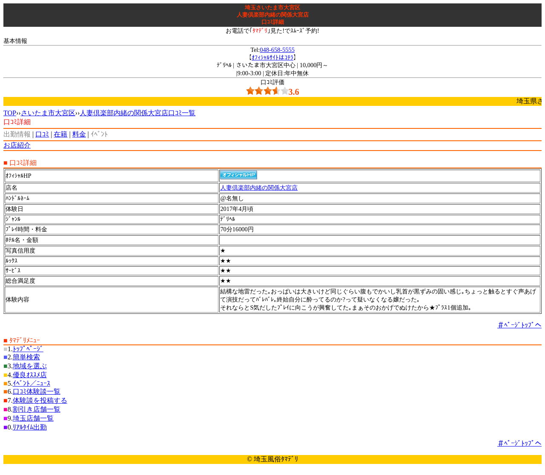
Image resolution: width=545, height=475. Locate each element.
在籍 (60, 134)
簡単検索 (26, 357)
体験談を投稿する (40, 400)
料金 (79, 134)
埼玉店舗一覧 (33, 418)
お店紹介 (17, 145)
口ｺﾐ (42, 134)
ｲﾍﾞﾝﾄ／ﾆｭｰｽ (31, 383)
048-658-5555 (277, 49)
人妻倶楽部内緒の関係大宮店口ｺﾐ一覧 (137, 113)
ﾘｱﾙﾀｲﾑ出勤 (30, 427)
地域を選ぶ (30, 366)
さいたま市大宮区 (48, 113)
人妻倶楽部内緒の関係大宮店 (259, 187)
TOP (9, 113)
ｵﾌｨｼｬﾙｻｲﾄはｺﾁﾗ (272, 57)
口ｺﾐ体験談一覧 (36, 391)
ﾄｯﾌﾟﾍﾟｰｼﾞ (28, 349)
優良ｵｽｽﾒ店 (30, 374)
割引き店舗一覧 (36, 409)
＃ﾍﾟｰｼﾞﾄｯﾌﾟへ (519, 325)
